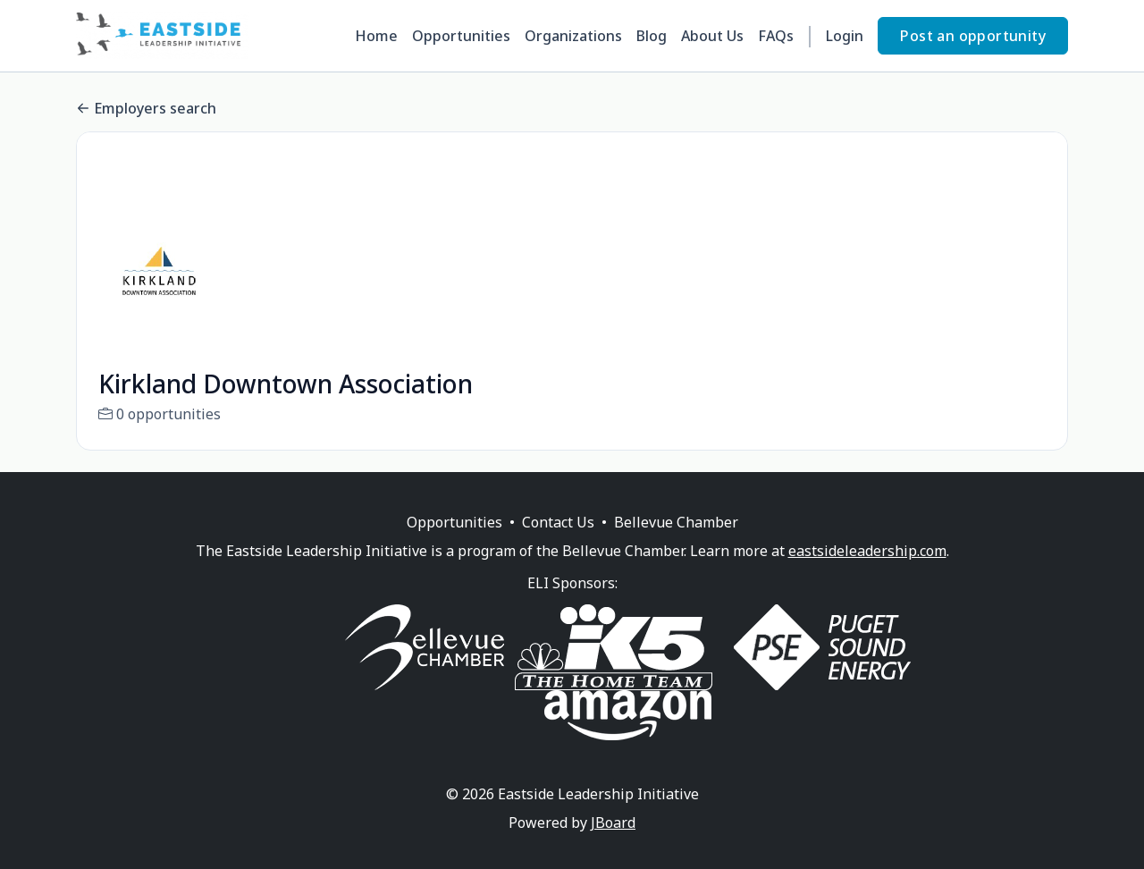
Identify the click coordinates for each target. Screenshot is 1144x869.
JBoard (613, 844)
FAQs (776, 36)
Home (376, 36)
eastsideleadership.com (867, 572)
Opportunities (461, 36)
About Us (712, 36)
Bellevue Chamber (676, 543)
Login (844, 36)
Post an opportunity (973, 36)
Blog (651, 36)
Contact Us (558, 543)
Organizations (573, 36)
